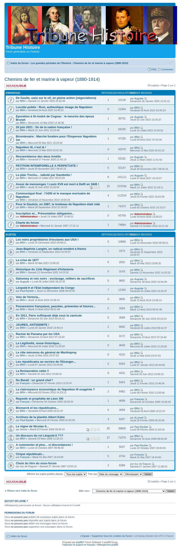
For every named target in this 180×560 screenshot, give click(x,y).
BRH (22, 101)
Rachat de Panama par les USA (38, 334)
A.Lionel (138, 417)
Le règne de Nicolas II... (32, 426)
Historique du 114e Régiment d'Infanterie (45, 269)
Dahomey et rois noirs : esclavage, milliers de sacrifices (55, 278)
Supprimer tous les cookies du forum (112, 536)
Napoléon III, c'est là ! (31, 147)
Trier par (105, 474)
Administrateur (29, 216)
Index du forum (19, 63)
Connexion (167, 69)
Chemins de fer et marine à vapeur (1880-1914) (100, 63)
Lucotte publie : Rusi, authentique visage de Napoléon (54, 107)
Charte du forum (27, 222)
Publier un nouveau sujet (15, 86)
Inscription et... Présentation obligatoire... (45, 213)
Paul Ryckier (27, 290)
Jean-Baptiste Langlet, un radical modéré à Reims (51, 248)
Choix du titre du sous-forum (36, 463)
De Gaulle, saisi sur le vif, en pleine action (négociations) (56, 98)
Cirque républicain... (30, 454)
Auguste (138, 98)
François (25, 383)
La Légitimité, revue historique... (38, 343)
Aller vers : (84, 490)
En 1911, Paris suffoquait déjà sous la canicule (49, 315)
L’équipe (85, 536)
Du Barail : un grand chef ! (34, 380)
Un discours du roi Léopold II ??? (39, 435)
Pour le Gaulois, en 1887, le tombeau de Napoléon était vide (58, 204)
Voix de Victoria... (28, 297)
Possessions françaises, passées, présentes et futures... (55, 306)
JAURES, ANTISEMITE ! (32, 324)
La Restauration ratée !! (32, 371)
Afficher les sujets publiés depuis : (57, 474)
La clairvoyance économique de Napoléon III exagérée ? (55, 389)
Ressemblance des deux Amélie (38, 156)
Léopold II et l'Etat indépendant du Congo (45, 287)
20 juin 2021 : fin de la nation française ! (44, 127)
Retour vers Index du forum (22, 490)
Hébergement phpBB (107, 545)
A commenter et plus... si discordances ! (44, 444)
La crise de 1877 (27, 260)
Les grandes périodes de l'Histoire (51, 63)
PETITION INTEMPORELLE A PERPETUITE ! (47, 165)
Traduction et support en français (78, 545)
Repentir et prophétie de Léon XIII (39, 398)
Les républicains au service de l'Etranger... (46, 361)
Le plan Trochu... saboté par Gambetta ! (44, 175)
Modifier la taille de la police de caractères (170, 62)
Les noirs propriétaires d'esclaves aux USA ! (47, 239)
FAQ (153, 69)
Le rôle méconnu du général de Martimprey (46, 352)
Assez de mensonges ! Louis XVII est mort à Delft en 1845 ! (57, 184)
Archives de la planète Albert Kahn (40, 417)
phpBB (79, 542)
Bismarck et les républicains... (37, 408)
